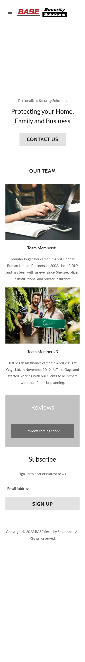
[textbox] (42, 486)
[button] (11, 12)
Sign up (42, 504)
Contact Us (42, 139)
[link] (42, 12)
